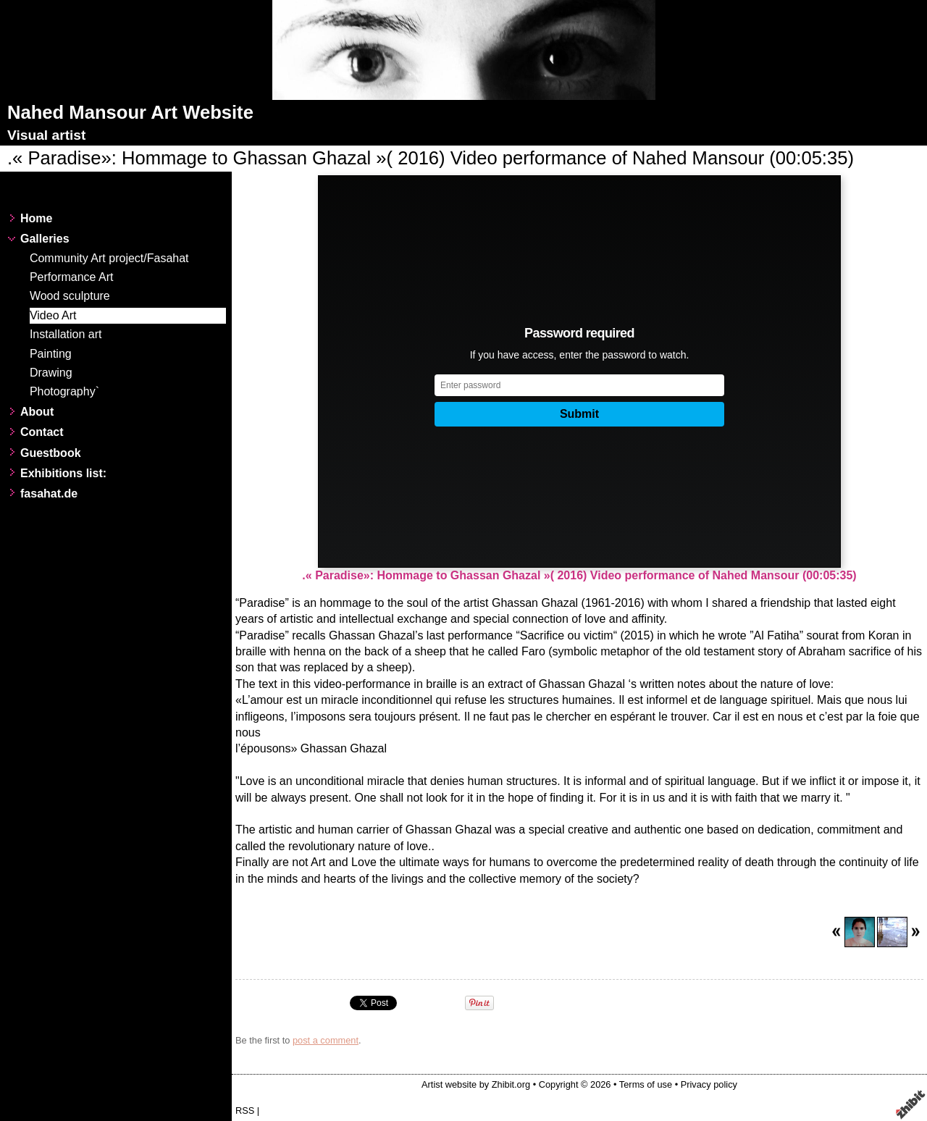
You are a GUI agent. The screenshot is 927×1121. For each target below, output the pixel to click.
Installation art (66, 334)
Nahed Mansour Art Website (130, 112)
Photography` (64, 391)
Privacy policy (709, 1084)
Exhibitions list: (63, 473)
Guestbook (50, 453)
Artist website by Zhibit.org (475, 1084)
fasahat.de (48, 493)
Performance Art (72, 277)
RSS (244, 1110)
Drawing (51, 372)
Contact (42, 432)
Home (36, 218)
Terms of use (645, 1084)
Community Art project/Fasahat (109, 258)
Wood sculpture (70, 296)
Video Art (53, 315)
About (37, 412)
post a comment (325, 1040)
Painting (51, 354)
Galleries (45, 238)
